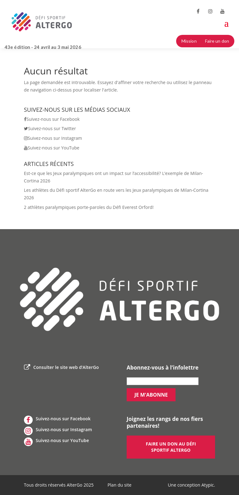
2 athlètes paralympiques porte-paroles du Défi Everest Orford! (89, 207)
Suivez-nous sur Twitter (50, 128)
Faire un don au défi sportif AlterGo (171, 447)
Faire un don (217, 41)
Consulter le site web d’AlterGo (61, 367)
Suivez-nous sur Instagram (53, 138)
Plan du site (119, 485)
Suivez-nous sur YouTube (51, 148)
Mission (189, 41)
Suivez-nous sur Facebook (52, 119)
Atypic (207, 485)
